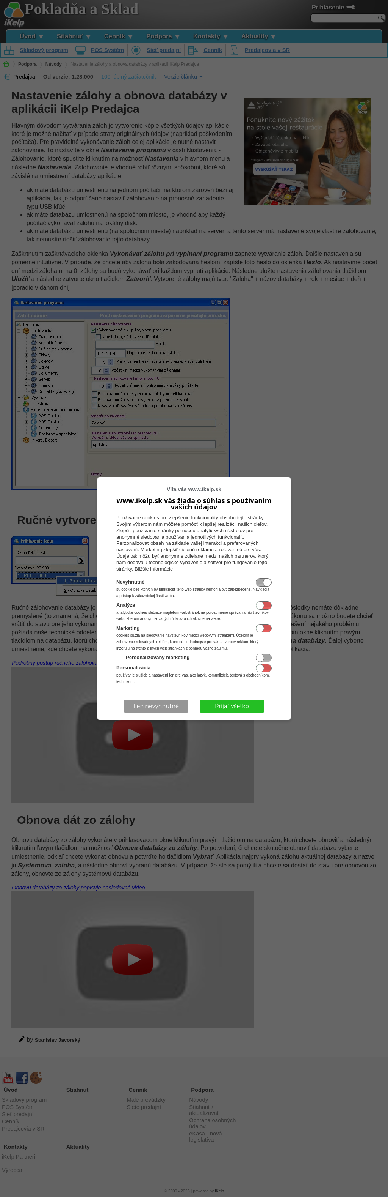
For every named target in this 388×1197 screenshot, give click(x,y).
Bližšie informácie (154, 569)
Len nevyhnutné (156, 706)
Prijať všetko (232, 706)
